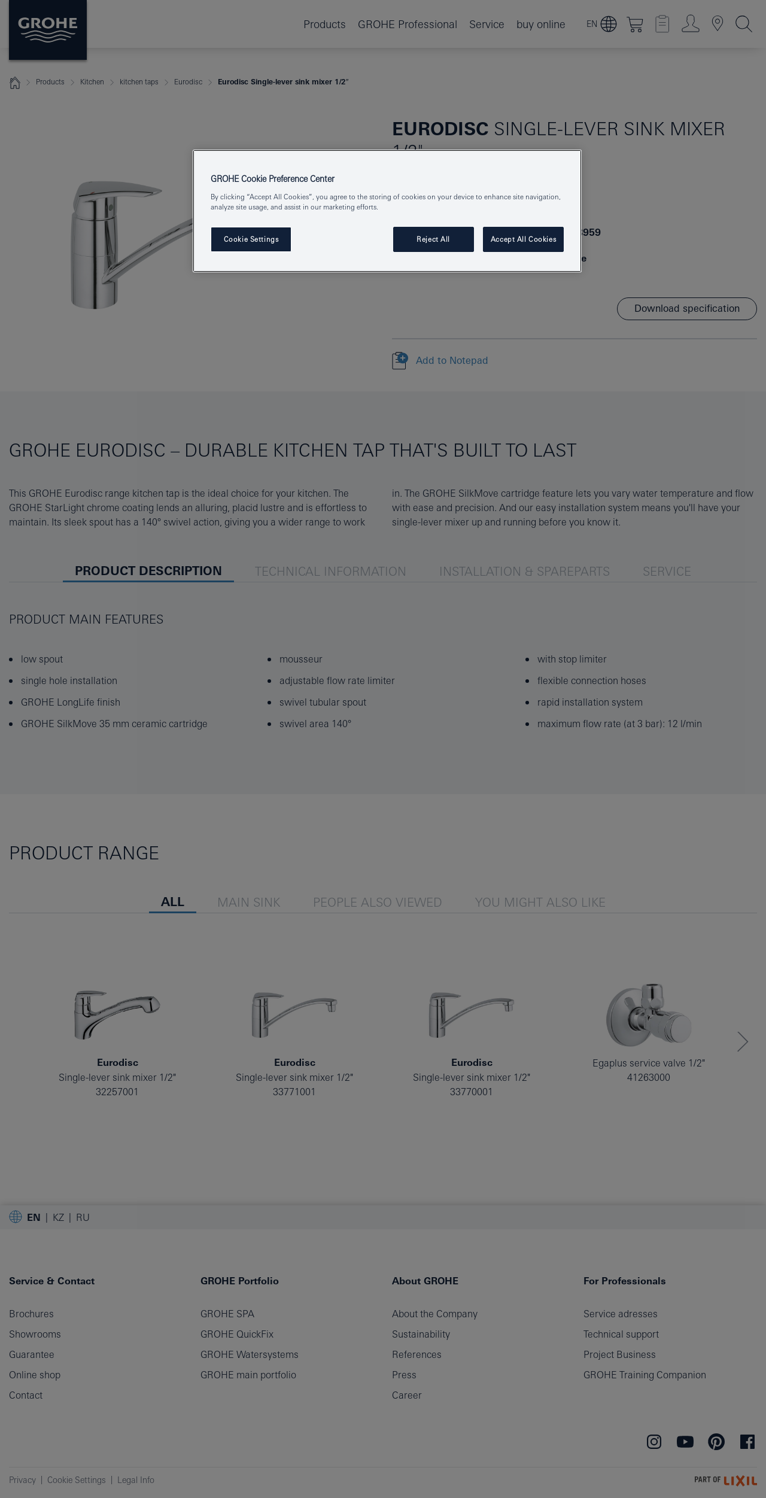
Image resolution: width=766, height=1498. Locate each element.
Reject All (433, 239)
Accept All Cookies (523, 239)
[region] (387, 211)
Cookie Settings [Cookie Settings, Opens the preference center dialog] (251, 239)
